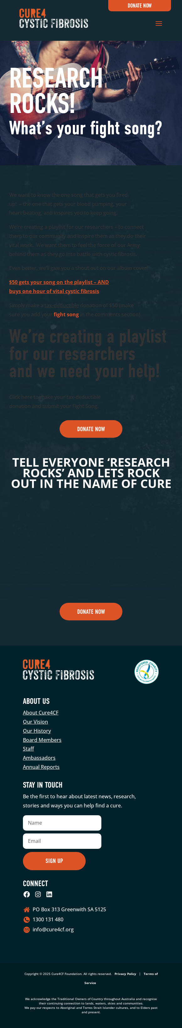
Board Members (42, 739)
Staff (28, 748)
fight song (66, 314)
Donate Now (140, 6)
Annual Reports (41, 766)
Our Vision (35, 721)
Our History (37, 730)
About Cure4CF (40, 712)
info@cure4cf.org (53, 929)
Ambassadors (39, 757)
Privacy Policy (125, 974)
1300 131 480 (48, 919)
